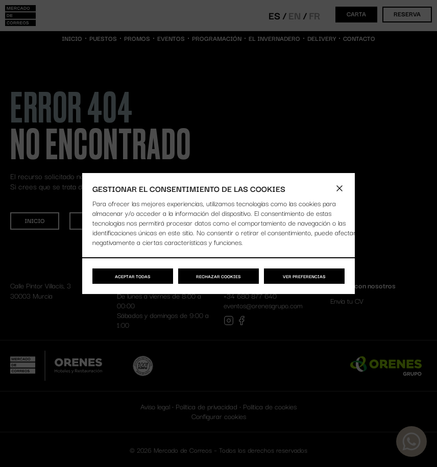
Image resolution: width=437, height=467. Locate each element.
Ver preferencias (304, 276)
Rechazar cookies (218, 276)
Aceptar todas (133, 276)
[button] (339, 188)
